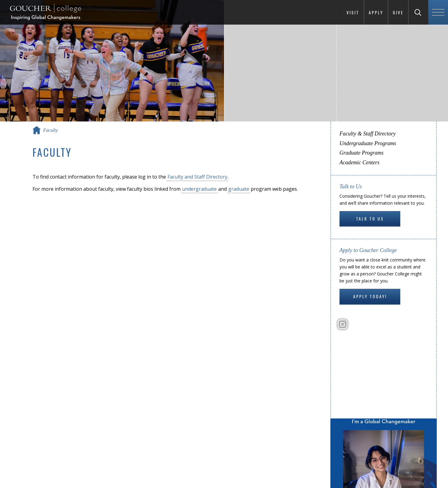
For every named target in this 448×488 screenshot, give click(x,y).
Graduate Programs (361, 153)
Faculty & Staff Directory (367, 134)
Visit (352, 12)
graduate (238, 189)
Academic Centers (359, 162)
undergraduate (199, 189)
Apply (376, 12)
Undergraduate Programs (367, 143)
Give (398, 12)
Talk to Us (370, 218)
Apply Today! (370, 296)
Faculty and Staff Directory (197, 176)
